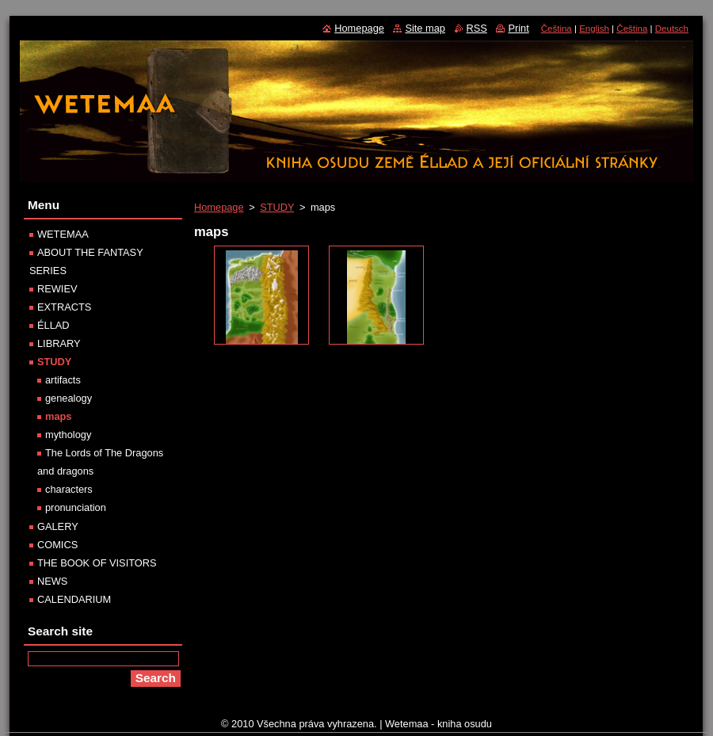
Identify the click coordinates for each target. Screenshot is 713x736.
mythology (68, 434)
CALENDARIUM (74, 599)
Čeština (556, 28)
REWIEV (57, 289)
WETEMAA (63, 234)
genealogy (68, 398)
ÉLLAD (53, 325)
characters (69, 489)
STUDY (277, 207)
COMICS (57, 545)
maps (58, 416)
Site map (425, 28)
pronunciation (75, 507)
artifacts (63, 380)
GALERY (57, 526)
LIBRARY (59, 343)
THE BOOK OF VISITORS (97, 563)
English (594, 28)
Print (518, 28)
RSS (477, 28)
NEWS (52, 581)
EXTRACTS (64, 307)
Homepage (219, 207)
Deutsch (671, 28)
